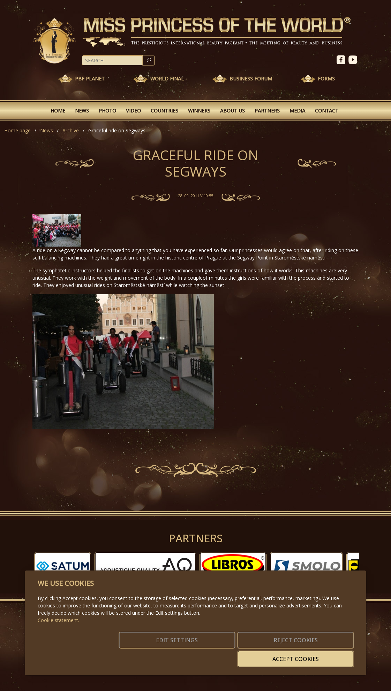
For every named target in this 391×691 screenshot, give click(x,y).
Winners (199, 110)
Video (133, 110)
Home (58, 110)
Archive (70, 130)
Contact (326, 110)
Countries (164, 110)
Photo (107, 110)
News (82, 110)
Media (297, 110)
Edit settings (180, 655)
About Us (232, 110)
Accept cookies (320, 655)
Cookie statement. (58, 630)
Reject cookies (250, 655)
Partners (267, 110)
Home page (17, 130)
